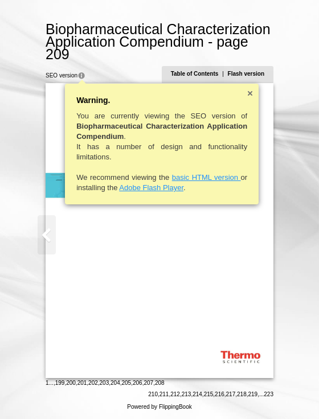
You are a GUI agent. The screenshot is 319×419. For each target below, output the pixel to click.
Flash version (246, 74)
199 (60, 383)
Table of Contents (195, 74)
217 (231, 394)
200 (71, 383)
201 (82, 383)
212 (175, 394)
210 (153, 394)
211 (164, 394)
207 (148, 383)
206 (137, 383)
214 (197, 394)
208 (160, 383)
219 (253, 394)
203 (104, 383)
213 (186, 394)
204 (115, 383)
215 (209, 394)
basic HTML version (206, 177)
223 (268, 394)
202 (93, 383)
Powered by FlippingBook (159, 407)
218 (242, 394)
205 (127, 383)
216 (219, 394)
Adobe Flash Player (151, 187)
